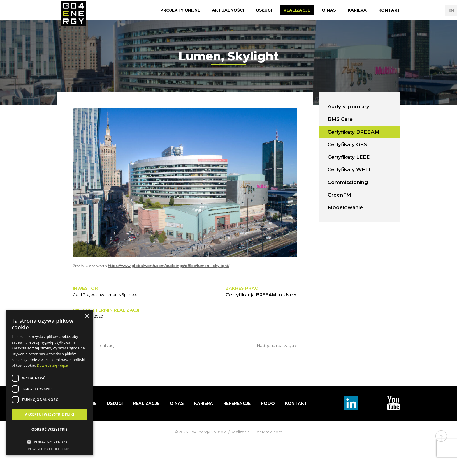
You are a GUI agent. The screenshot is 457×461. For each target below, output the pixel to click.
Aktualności (228, 10)
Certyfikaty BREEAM (353, 132)
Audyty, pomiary (348, 106)
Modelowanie (345, 207)
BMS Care (340, 119)
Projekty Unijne (180, 10)
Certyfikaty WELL (350, 169)
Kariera (357, 10)
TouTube (393, 403)
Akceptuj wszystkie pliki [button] (49, 414)
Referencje (237, 403)
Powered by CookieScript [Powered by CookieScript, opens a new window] (49, 449)
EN (451, 10)
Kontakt (389, 10)
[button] (49, 442)
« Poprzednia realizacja (95, 345)
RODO (268, 403)
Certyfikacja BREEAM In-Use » (261, 295)
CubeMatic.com (267, 432)
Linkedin (351, 403)
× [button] (87, 316)
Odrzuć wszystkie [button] (49, 429)
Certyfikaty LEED (349, 157)
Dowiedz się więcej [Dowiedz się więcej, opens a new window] (53, 365)
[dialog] (49, 382)
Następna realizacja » (277, 345)
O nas (329, 10)
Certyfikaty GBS (347, 144)
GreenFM (339, 195)
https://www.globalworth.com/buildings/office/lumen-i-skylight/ (168, 266)
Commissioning (348, 182)
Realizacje (297, 10)
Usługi (264, 10)
